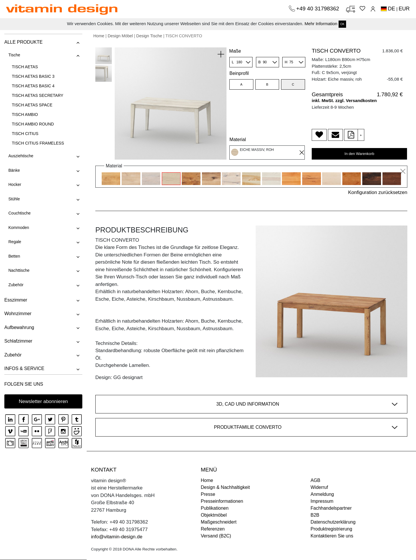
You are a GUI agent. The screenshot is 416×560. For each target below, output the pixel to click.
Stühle (14, 199)
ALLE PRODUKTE (23, 42)
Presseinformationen (222, 501)
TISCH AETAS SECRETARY (37, 95)
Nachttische (18, 270)
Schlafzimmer (18, 341)
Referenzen (213, 528)
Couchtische (19, 213)
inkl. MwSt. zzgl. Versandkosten (344, 100)
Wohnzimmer (17, 313)
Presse (208, 494)
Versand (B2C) (216, 535)
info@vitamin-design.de (116, 536)
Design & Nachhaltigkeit (225, 487)
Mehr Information (320, 23)
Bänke (14, 170)
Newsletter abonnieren (43, 401)
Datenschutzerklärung (333, 522)
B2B (315, 515)
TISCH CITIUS (25, 133)
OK (342, 24)
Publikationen (215, 508)
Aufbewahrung (19, 327)
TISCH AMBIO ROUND (33, 124)
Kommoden (18, 227)
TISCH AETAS (25, 66)
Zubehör (15, 284)
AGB (315, 480)
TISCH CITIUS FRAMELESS (38, 143)
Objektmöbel (214, 515)
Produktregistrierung (331, 528)
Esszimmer (15, 299)
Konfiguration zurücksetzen (377, 192)
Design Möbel (120, 36)
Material (237, 139)
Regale (14, 241)
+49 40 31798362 (318, 8)
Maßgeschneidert (219, 522)
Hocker (14, 184)
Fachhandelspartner (331, 508)
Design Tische (149, 36)
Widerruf (319, 487)
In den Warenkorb (359, 153)
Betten (14, 256)
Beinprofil (239, 73)
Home (98, 36)
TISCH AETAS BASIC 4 (33, 86)
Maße (235, 51)
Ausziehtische (20, 156)
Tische (14, 55)
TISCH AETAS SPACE (32, 105)
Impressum (322, 501)
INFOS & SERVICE (24, 368)
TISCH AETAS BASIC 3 (33, 76)
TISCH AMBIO (25, 114)
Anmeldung (322, 494)
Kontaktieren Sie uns (332, 535)
